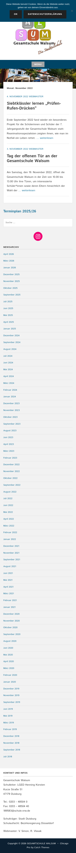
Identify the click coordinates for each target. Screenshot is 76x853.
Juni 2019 (8, 709)
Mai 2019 (7, 716)
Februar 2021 (10, 600)
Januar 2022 (9, 539)
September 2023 (11, 424)
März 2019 (8, 722)
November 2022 (11, 471)
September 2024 (11, 342)
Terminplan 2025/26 (19, 211)
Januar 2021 (9, 607)
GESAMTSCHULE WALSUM (41, 843)
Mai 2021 (7, 580)
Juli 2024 (7, 356)
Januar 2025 (9, 328)
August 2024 (9, 349)
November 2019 (11, 695)
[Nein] (72, 10)
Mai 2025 (8, 315)
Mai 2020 (8, 654)
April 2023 (8, 444)
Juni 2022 (8, 505)
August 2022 (9, 491)
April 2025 (8, 322)
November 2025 (11, 281)
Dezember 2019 (11, 688)
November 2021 (11, 553)
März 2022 (8, 525)
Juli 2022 (7, 498)
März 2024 (8, 383)
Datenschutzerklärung (45, 14)
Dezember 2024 (11, 335)
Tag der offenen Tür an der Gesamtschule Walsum (32, 158)
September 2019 (11, 702)
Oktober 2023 (10, 417)
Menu (38, 64)
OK (16, 14)
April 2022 (8, 519)
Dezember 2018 (11, 736)
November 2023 (11, 410)
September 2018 (11, 749)
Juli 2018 (7, 756)
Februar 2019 (10, 729)
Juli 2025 (7, 301)
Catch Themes (41, 847)
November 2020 (11, 620)
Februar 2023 (10, 458)
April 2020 (8, 661)
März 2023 (8, 451)
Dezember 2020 (11, 614)
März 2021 (8, 593)
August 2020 (9, 641)
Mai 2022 (8, 512)
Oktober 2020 (10, 627)
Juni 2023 (8, 437)
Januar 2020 (9, 682)
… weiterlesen (44, 138)
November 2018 (11, 743)
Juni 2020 (8, 648)
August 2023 (9, 430)
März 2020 (8, 668)
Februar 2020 (10, 675)
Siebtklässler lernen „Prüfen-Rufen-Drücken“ (34, 106)
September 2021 (11, 559)
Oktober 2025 (10, 288)
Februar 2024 (10, 390)
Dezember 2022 (11, 464)
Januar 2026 (9, 267)
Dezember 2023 (11, 403)
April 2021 (8, 587)
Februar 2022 (10, 532)
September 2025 (11, 294)
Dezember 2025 (11, 274)
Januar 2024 (9, 396)
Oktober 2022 (10, 478)
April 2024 (8, 376)
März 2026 (8, 260)
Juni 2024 (8, 362)
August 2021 (9, 566)
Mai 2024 (8, 369)
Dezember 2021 (11, 546)
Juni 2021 (8, 573)
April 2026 (8, 254)
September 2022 (11, 485)
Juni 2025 (8, 308)
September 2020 (11, 634)
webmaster (36, 96)
